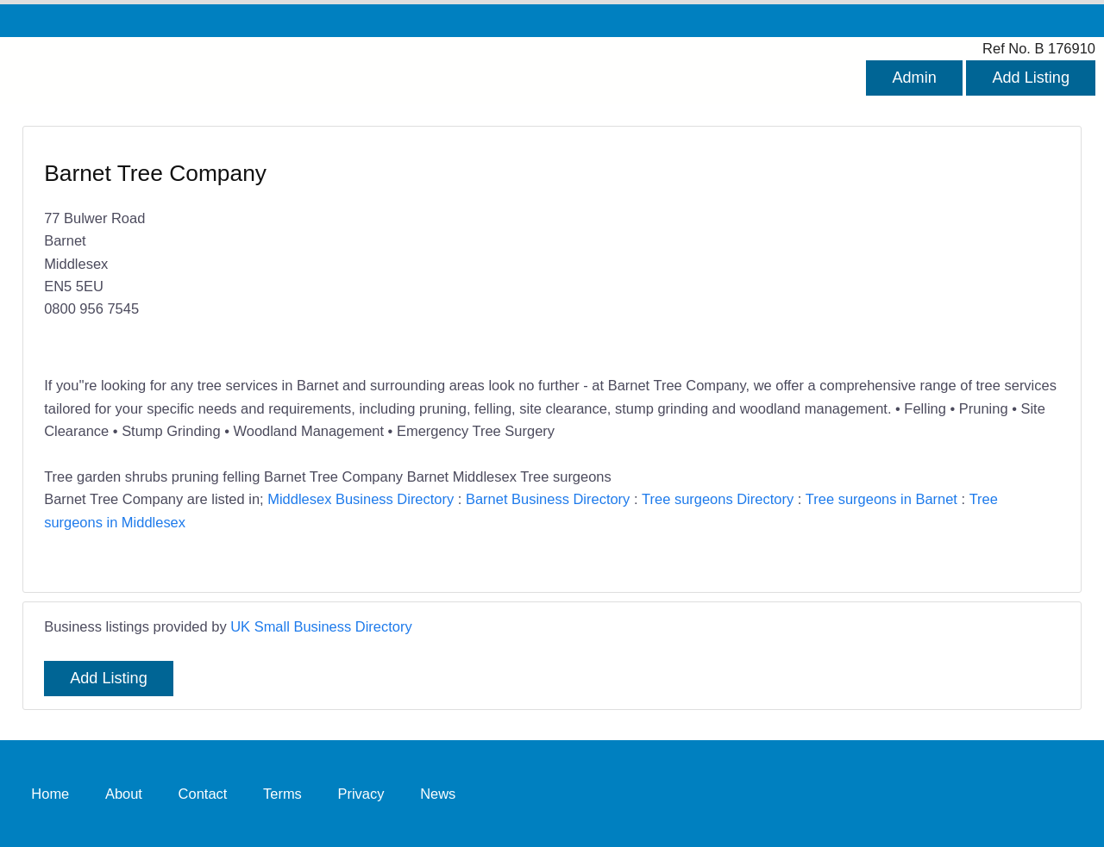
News (437, 793)
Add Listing (1031, 77)
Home (50, 793)
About (123, 793)
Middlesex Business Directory (360, 499)
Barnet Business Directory (548, 499)
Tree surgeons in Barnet (881, 499)
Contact (203, 793)
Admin (914, 77)
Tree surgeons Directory (718, 499)
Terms (282, 793)
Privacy (360, 793)
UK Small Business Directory (321, 626)
